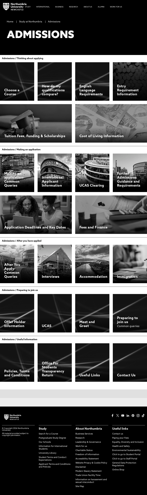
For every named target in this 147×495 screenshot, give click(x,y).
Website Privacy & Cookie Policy (91, 463)
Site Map (79, 486)
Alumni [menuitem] (101, 7)
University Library (47, 453)
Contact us (117, 434)
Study (43, 428)
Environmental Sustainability (126, 450)
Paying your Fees (120, 438)
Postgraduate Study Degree (52, 438)
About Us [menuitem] (88, 7)
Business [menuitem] (59, 7)
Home (10, 22)
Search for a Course (48, 434)
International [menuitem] (43, 7)
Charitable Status (84, 450)
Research (80, 438)
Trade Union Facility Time (87, 475)
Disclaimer (80, 467)
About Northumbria (88, 428)
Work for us (81, 446)
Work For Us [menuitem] (116, 7)
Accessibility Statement (87, 459)
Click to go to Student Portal (126, 455)
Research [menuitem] (73, 7)
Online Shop (118, 470)
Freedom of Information (87, 455)
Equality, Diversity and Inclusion (128, 442)
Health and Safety (121, 446)
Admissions (54, 22)
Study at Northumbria (30, 22)
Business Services (84, 434)
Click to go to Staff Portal (124, 459)
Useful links (120, 428)
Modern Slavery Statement (88, 471)
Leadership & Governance (88, 442)
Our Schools (45, 442)
